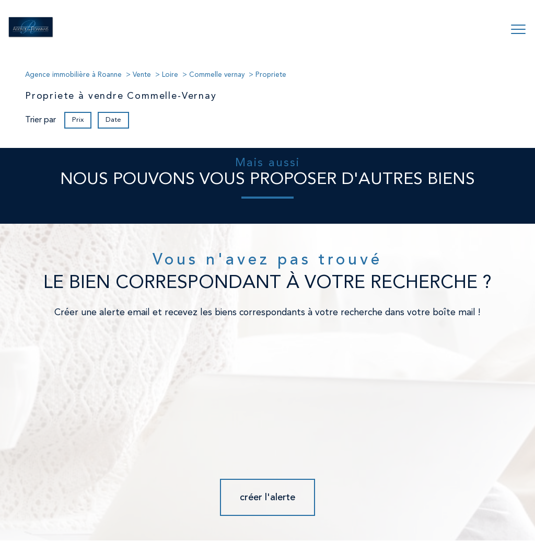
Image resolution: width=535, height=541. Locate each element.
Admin (356, 506)
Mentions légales (320, 506)
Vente (142, 75)
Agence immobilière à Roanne (73, 75)
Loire (170, 75)
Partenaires (385, 506)
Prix (78, 119)
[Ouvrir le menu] (518, 30)
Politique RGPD (425, 506)
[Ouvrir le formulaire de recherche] (485, 29)
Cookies (459, 506)
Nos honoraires (238, 506)
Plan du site (277, 506)
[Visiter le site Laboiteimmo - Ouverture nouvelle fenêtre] (267, 525)
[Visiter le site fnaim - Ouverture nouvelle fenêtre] (146, 478)
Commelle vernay (217, 75)
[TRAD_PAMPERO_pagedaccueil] (30, 35)
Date (113, 119)
